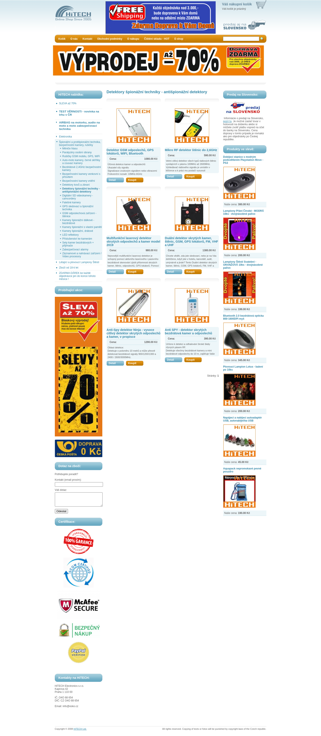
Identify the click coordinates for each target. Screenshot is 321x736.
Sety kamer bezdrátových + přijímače (78, 244)
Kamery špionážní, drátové (77, 230)
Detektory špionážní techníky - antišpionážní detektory (81, 190)
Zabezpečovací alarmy (75, 249)
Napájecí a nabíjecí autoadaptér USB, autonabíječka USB (242, 419)
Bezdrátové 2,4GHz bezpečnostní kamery (81, 169)
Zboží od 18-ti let (68, 267)
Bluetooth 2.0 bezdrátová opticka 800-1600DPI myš (243, 317)
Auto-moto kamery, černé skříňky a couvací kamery (81, 162)
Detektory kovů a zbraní (76, 184)
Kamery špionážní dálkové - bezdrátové (78, 222)
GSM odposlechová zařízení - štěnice (79, 215)
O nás (73, 38)
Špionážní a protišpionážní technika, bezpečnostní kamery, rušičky (80, 144)
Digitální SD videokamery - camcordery (77, 197)
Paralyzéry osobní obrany (77, 152)
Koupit (135, 180)
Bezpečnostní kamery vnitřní (78, 180)
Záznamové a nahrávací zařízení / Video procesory (81, 255)
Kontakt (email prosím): (68, 479)
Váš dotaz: (61, 489)
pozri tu (227, 121)
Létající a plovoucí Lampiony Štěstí (79, 262)
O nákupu (133, 38)
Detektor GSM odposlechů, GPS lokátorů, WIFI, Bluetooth (130, 151)
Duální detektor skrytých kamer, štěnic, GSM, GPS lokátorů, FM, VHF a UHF (191, 241)
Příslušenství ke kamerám (77, 238)
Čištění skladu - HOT (156, 38)
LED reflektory (70, 234)
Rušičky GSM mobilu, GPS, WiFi (81, 156)
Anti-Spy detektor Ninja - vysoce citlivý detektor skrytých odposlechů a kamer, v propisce (134, 333)
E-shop (178, 38)
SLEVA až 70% (68, 103)
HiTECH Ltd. (80, 731)
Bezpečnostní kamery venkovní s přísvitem (81, 175)
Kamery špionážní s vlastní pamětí (82, 227)
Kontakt (87, 38)
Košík (62, 38)
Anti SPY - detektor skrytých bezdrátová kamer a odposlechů (188, 331)
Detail (116, 180)
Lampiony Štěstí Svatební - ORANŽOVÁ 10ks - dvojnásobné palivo (243, 264)
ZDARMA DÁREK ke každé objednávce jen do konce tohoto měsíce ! (77, 276)
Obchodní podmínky (109, 38)
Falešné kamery (71, 202)
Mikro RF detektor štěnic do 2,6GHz (191, 150)
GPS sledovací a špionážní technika (77, 208)
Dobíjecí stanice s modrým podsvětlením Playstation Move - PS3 (243, 159)
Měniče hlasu (70, 148)
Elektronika (65, 136)
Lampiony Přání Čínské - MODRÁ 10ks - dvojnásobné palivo (243, 212)
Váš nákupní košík (237, 4)
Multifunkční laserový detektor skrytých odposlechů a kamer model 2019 (133, 241)
